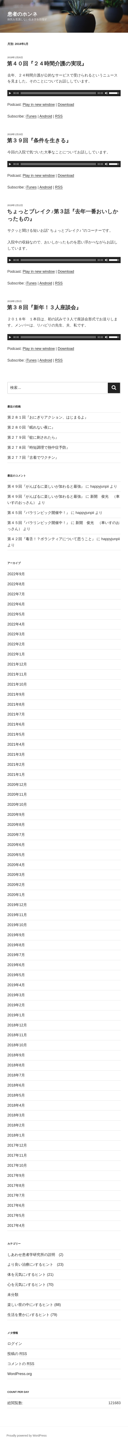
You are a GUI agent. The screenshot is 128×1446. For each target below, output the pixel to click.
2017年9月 (16, 1175)
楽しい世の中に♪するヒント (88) (34, 1305)
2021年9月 (16, 694)
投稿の (17, 1354)
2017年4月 (16, 1225)
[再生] (10, 93)
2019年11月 (17, 915)
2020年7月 (16, 835)
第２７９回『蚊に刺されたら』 (33, 437)
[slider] (58, 93)
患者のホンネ (22, 14)
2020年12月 (17, 785)
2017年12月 (17, 1145)
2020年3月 (16, 875)
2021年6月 (16, 724)
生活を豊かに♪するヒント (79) (32, 1315)
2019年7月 (16, 955)
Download (66, 105)
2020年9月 (16, 815)
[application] (64, 93)
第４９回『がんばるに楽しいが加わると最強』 (46, 486)
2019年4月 (16, 985)
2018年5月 (16, 1095)
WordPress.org (19, 1374)
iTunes (31, 116)
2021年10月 (17, 684)
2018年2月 (16, 1125)
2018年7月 (16, 1075)
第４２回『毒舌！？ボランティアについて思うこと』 (51, 539)
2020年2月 (16, 885)
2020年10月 (17, 804)
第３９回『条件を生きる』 (39, 140)
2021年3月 (16, 754)
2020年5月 (16, 855)
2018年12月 (17, 1025)
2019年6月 (16, 965)
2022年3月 (16, 634)
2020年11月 (17, 794)
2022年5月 (16, 614)
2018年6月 (16, 1085)
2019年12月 (17, 905)
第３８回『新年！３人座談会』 (44, 307)
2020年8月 (16, 825)
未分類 (12, 1295)
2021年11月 (17, 674)
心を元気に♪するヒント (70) (30, 1285)
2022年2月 (16, 644)
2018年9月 (16, 1055)
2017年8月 (16, 1186)
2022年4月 (16, 624)
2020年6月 (16, 845)
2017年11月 (17, 1155)
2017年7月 (16, 1195)
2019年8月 (16, 945)
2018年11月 (17, 1035)
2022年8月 (16, 584)
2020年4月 (16, 865)
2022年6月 (16, 604)
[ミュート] (106, 93)
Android (45, 116)
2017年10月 (17, 1165)
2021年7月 (16, 714)
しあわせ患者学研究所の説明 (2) (35, 1255)
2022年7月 (16, 594)
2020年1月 (16, 895)
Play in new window (39, 105)
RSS (59, 116)
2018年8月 (16, 1065)
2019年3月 (16, 995)
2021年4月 (16, 744)
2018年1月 (16, 1135)
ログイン (14, 1344)
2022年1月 (16, 654)
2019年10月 (17, 925)
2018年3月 (16, 1115)
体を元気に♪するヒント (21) (30, 1275)
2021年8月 (16, 704)
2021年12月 (17, 664)
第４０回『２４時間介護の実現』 (47, 63)
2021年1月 (16, 775)
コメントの (20, 1364)
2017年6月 (16, 1205)
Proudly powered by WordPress (27, 1435)
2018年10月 (17, 1045)
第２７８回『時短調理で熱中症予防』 (38, 447)
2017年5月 (16, 1215)
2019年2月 (16, 1005)
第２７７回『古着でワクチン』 (33, 457)
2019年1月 (16, 1015)
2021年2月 (16, 764)
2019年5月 (16, 975)
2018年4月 (16, 1105)
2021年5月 (16, 734)
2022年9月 (16, 574)
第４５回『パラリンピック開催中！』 (38, 513)
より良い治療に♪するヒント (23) (35, 1264)
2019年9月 (16, 935)
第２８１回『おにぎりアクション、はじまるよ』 (47, 417)
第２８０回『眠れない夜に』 (31, 427)
